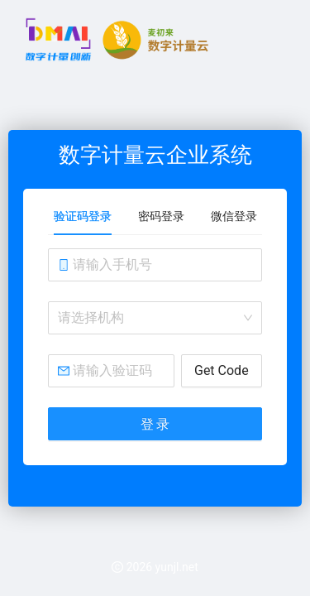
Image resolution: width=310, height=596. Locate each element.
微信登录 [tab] (234, 216)
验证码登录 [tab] (83, 216)
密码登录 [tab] (161, 216)
